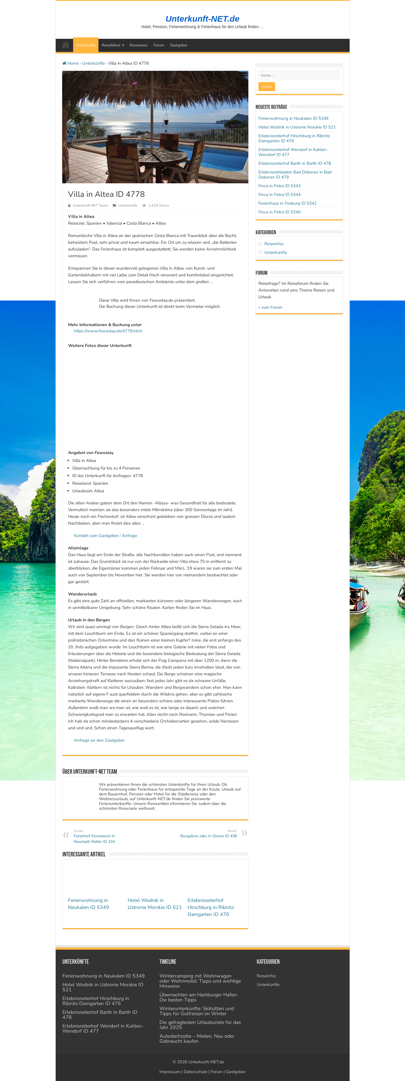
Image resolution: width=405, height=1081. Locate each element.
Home (70, 63)
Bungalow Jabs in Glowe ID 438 (208, 834)
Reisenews (138, 45)
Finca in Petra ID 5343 (279, 186)
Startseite (65, 45)
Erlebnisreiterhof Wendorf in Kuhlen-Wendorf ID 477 (293, 152)
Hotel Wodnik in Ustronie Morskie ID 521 (155, 904)
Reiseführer (111, 45)
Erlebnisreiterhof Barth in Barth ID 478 (294, 163)
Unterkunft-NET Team (90, 205)
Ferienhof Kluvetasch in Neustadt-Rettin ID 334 (102, 836)
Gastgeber (179, 45)
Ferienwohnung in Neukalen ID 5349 (88, 904)
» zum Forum (270, 307)
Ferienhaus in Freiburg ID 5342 (287, 203)
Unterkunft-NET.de (203, 18)
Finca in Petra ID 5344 (279, 194)
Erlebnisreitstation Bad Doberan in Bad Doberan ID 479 (295, 174)
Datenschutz (195, 1072)
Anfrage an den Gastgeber (99, 740)
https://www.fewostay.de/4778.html (108, 331)
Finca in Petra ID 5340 (279, 212)
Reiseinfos (274, 244)
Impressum (169, 1072)
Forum (159, 45)
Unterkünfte (86, 45)
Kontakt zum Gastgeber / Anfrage (105, 535)
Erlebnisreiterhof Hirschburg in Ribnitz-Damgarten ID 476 (211, 907)
